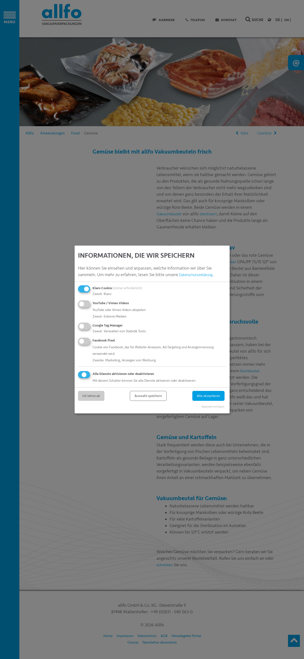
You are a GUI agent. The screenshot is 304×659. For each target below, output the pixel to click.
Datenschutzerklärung (199, 275)
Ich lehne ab (91, 396)
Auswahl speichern (148, 396)
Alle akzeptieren (208, 396)
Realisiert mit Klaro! (213, 406)
